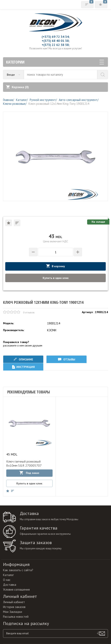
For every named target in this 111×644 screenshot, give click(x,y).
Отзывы (66, 359)
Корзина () (17, 87)
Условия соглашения (16, 589)
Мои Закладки (12, 612)
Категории (55, 62)
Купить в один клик (56, 278)
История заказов (14, 607)
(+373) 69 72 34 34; (56, 37)
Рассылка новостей (16, 617)
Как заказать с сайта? (18, 570)
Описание (23, 359)
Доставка (9, 585)
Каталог (8, 575)
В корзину (55, 266)
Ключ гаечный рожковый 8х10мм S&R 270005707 (24, 463)
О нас (7, 580)
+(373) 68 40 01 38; (56, 41)
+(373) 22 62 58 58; (56, 45)
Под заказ (29, 473)
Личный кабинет (14, 602)
